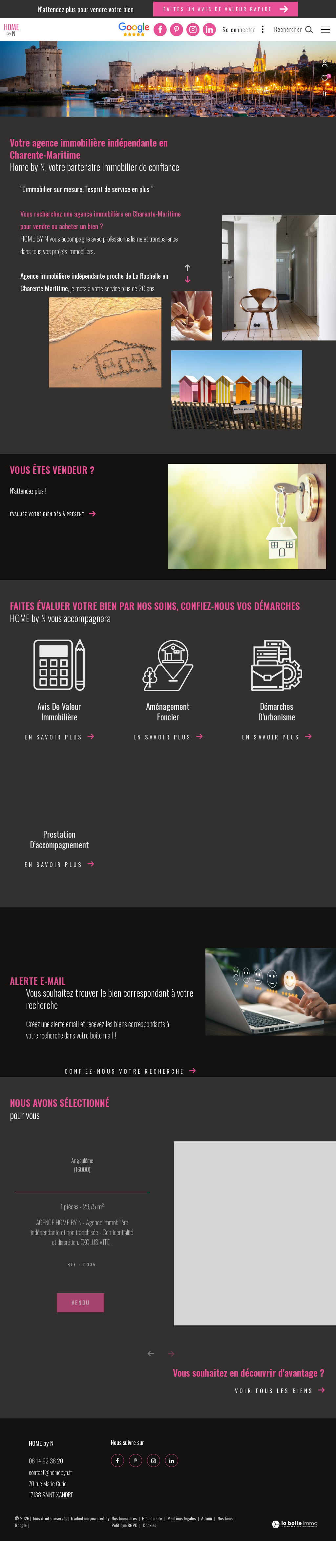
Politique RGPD (124, 1525)
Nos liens (226, 1518)
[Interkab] (133, 33)
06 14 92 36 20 (46, 1460)
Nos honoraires (124, 1518)
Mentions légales (182, 1518)
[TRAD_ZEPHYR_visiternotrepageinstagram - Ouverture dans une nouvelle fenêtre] (193, 30)
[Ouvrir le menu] (325, 29)
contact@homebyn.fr (50, 1472)
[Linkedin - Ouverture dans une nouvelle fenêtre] (209, 30)
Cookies (149, 1525)
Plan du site (152, 1518)
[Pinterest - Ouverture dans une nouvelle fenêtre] (176, 30)
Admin (207, 1518)
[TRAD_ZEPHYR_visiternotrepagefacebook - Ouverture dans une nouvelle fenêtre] (160, 30)
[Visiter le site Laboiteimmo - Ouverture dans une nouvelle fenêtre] (294, 1525)
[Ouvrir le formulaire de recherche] (293, 30)
